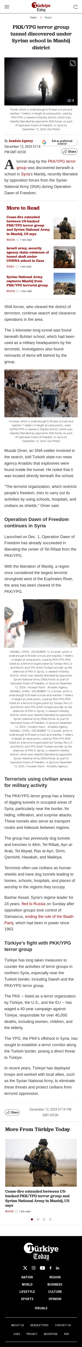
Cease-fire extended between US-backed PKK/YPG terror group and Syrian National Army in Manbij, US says (28, 225)
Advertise (51, 1334)
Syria (25, 174)
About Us (17, 1325)
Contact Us (63, 1325)
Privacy (31, 1334)
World (10, 266)
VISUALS (41, 1308)
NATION (27, 1277)
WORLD (27, 1284)
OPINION (55, 1299)
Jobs (16, 1334)
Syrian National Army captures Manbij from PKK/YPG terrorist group (27, 281)
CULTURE (55, 1292)
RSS (66, 1334)
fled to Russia (33, 904)
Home (33, 17)
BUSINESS (54, 1284)
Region (48, 17)
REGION (55, 1277)
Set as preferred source (57, 142)
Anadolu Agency (21, 141)
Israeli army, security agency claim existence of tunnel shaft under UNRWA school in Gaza (28, 254)
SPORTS (27, 1299)
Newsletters (39, 1325)
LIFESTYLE (27, 1292)
